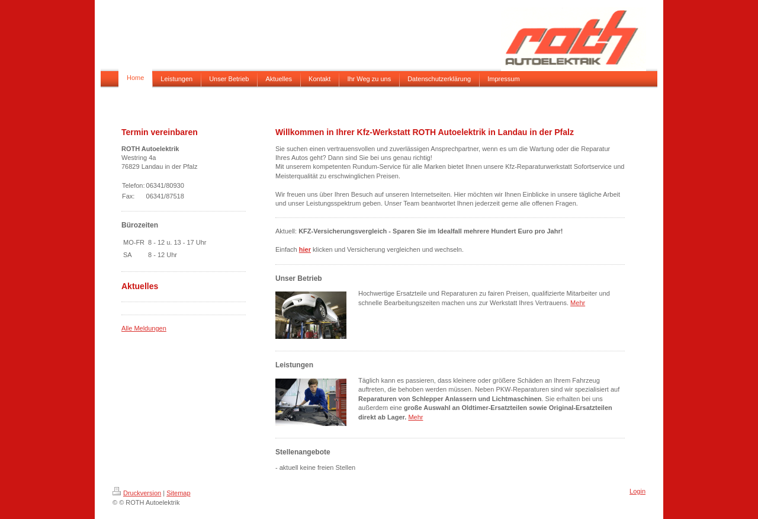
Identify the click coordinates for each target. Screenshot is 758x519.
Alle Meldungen (143, 328)
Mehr (577, 302)
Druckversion (137, 492)
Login (637, 491)
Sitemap (178, 492)
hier (305, 249)
